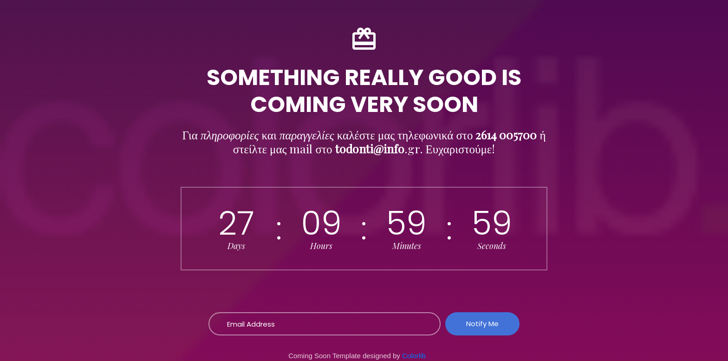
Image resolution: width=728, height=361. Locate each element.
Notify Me (482, 323)
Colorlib (414, 356)
